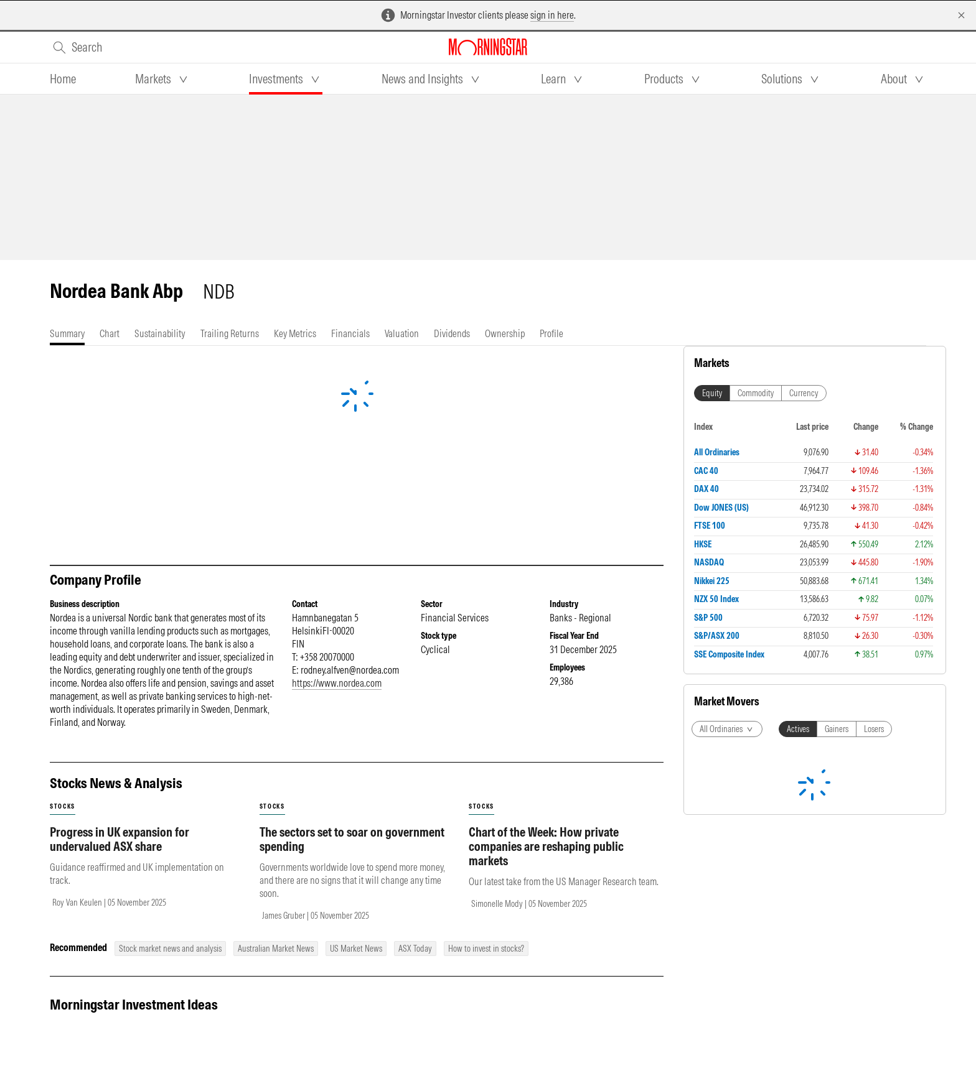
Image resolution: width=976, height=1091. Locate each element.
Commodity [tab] (756, 393)
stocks (62, 806)
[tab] (63, 79)
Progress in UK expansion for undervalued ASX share (119, 839)
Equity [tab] (712, 393)
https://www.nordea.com (337, 683)
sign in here (552, 15)
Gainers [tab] (836, 729)
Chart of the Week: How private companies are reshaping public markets (546, 846)
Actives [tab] (798, 729)
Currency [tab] (804, 393)
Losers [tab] (874, 729)
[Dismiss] (961, 15)
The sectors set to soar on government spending (352, 839)
